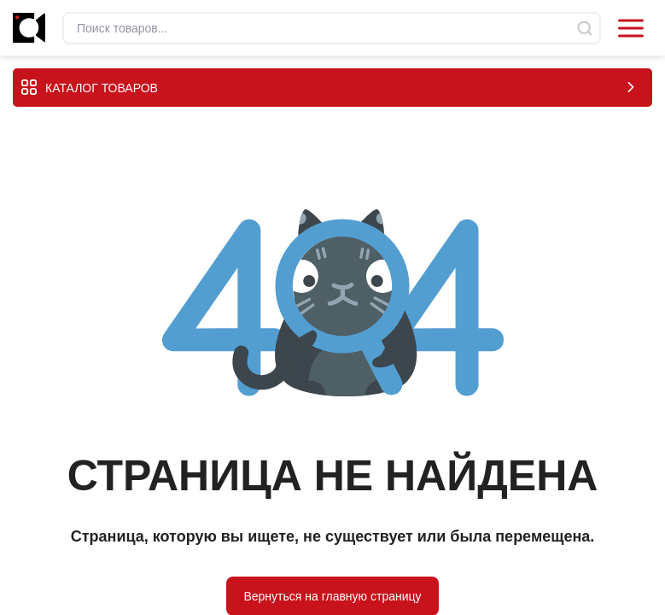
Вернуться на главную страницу (332, 595)
